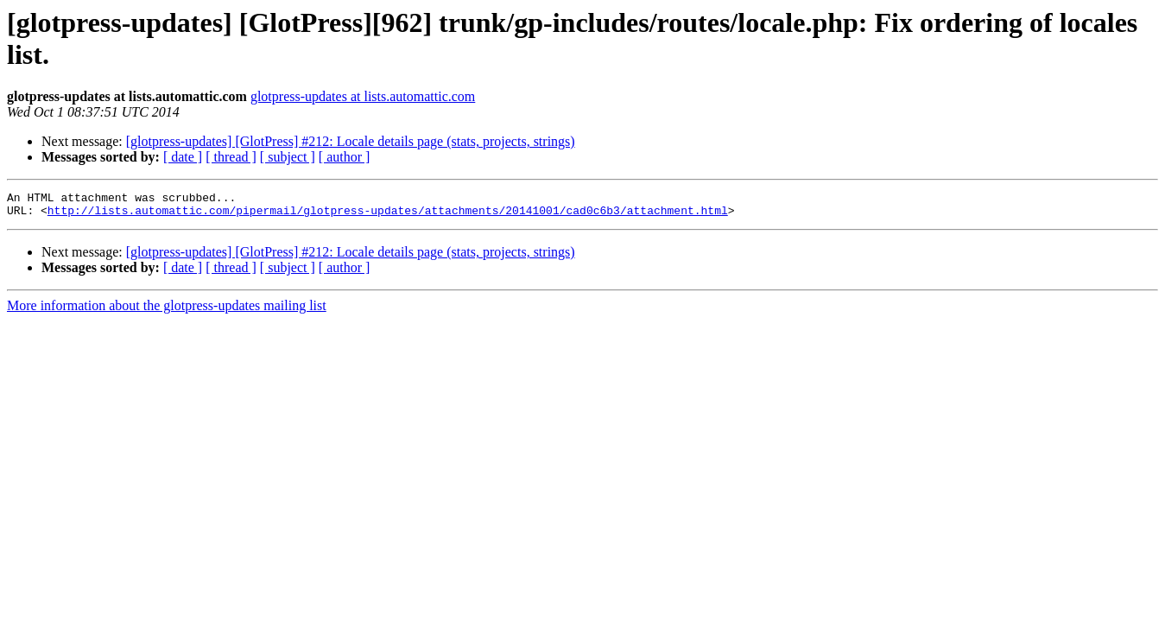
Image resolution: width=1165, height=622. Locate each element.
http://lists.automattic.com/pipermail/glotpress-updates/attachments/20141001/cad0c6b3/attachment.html (387, 215)
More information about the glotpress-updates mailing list (166, 310)
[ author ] (344, 156)
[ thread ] (231, 156)
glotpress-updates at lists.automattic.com (362, 96)
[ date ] (182, 156)
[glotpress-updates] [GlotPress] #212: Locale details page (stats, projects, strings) (350, 141)
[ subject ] (287, 156)
